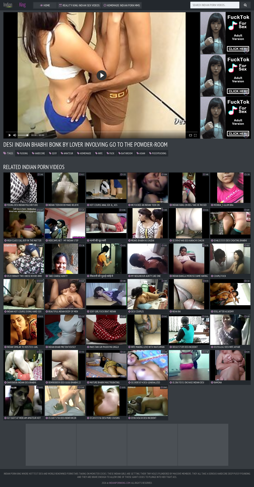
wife (99, 153)
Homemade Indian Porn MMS (122, 5)
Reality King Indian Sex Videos (79, 5)
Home (45, 5)
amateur (67, 153)
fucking (22, 153)
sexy (53, 153)
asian (141, 153)
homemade (84, 153)
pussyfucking (157, 153)
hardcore (38, 153)
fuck (110, 153)
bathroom (125, 153)
